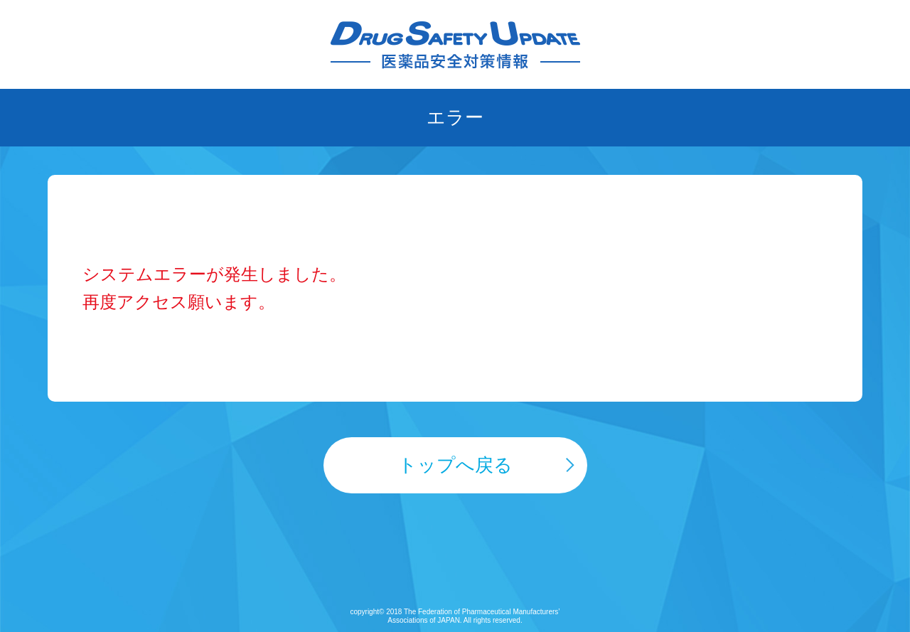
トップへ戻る (455, 465)
